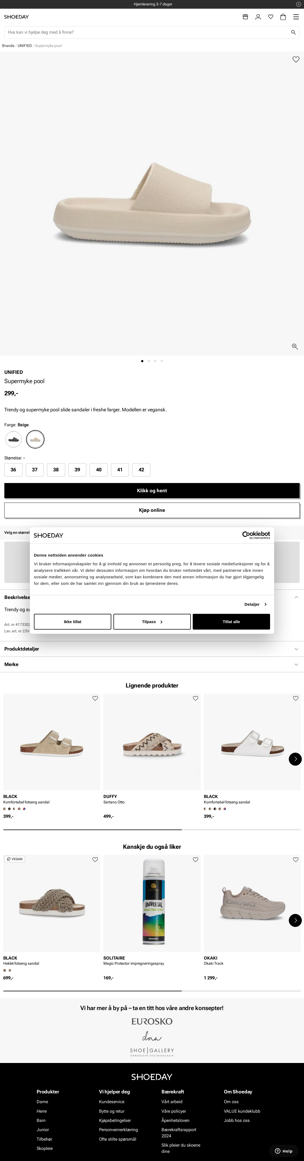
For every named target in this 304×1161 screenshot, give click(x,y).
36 (13, 469)
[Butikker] (245, 17)
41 (120, 469)
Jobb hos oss (237, 1120)
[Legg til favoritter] (296, 60)
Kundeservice (111, 1101)
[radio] (13, 439)
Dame (42, 1101)
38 (56, 469)
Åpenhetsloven (175, 1120)
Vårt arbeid (172, 1101)
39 (77, 469)
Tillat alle (231, 621)
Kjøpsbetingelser (115, 1120)
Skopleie (45, 1148)
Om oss (231, 1101)
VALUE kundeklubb (242, 1111)
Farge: (16, 424)
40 (99, 469)
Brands (8, 45)
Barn (41, 1120)
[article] (51, 750)
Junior (43, 1129)
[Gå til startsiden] (16, 16)
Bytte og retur (111, 1111)
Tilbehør (44, 1139)
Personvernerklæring (118, 1129)
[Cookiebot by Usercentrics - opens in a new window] (246, 535)
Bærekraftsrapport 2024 (179, 1132)
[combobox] (147, 32)
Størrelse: (13, 457)
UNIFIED (25, 45)
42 (141, 469)
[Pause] (298, 4)
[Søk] (293, 32)
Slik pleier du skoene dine (181, 1148)
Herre (42, 1111)
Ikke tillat (72, 621)
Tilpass (152, 621)
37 (34, 469)
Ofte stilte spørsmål (117, 1139)
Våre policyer (174, 1111)
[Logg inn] (258, 17)
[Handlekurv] (283, 17)
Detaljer (252, 604)
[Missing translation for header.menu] (296, 17)
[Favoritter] (271, 17)
